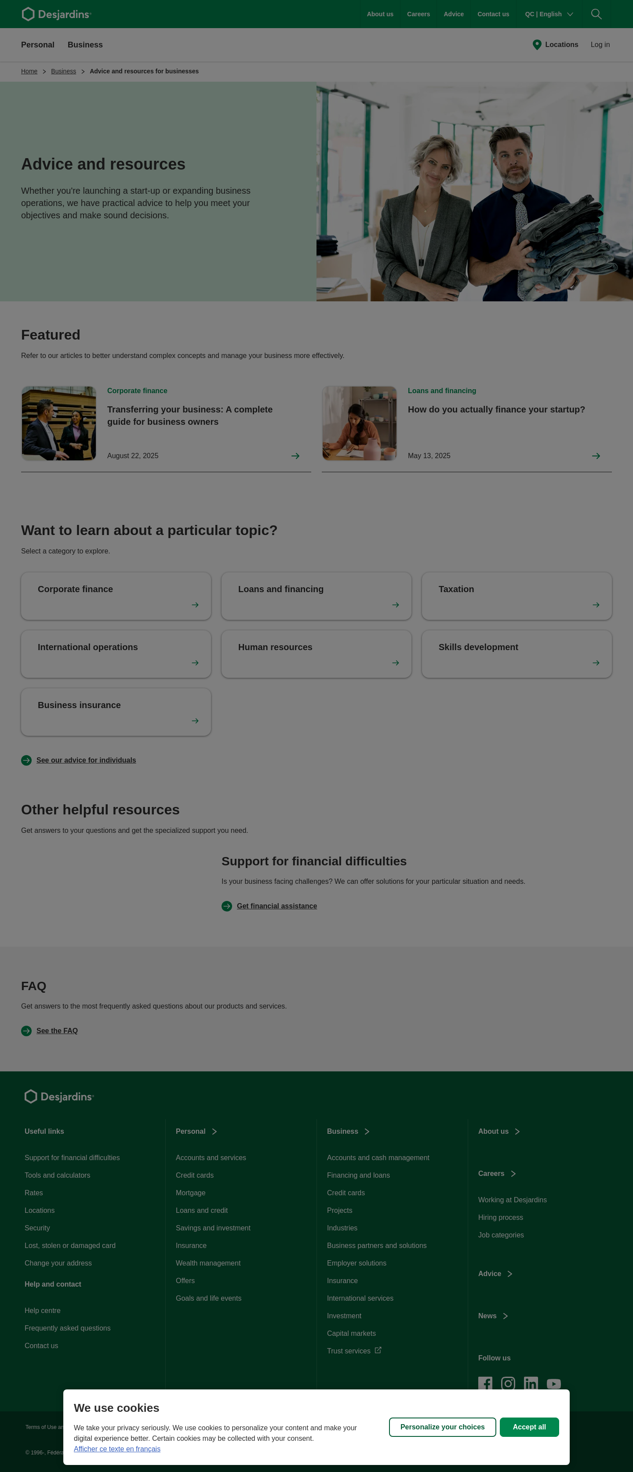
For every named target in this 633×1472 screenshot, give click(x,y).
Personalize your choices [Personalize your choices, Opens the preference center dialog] (442, 1427)
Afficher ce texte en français (117, 1449)
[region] (316, 1427)
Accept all (529, 1427)
